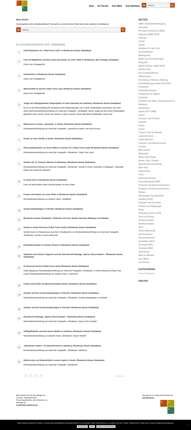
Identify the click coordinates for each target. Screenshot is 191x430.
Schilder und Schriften (149, 202)
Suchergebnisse (146, 238)
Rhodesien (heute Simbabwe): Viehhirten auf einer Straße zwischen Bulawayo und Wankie (66, 218)
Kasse (141, 115)
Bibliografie (144, 55)
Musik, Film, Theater (148, 160)
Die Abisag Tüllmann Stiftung (153, 80)
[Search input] (158, 5)
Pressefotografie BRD (149, 181)
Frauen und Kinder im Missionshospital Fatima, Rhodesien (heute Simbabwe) (60, 284)
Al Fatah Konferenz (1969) (151, 31)
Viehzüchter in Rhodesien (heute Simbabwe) (44, 74)
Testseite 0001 (145, 245)
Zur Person (144, 262)
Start (140, 227)
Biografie (143, 62)
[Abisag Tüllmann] (22, 6)
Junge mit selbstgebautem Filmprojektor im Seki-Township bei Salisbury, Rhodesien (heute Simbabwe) (72, 103)
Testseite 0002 (145, 248)
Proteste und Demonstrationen (154, 185)
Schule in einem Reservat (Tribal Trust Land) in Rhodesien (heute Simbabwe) (59, 227)
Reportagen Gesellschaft (151, 196)
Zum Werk (143, 259)
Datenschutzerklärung (106, 427)
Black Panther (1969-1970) (151, 66)
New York (143, 167)
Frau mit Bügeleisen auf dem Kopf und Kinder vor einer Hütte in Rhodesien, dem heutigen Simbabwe (71, 60)
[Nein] (187, 425)
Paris (141, 174)
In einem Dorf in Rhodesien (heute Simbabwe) (45, 180)
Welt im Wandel (146, 255)
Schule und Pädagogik (149, 206)
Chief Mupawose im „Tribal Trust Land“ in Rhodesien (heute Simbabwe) (57, 50)
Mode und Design (147, 157)
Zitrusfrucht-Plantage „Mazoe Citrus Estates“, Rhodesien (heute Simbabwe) (59, 317)
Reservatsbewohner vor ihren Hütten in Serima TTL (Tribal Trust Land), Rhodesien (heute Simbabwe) (71, 148)
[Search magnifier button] (172, 5)
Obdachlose (144, 171)
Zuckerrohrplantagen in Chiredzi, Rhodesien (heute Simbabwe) (53, 209)
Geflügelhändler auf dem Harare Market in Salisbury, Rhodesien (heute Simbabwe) (62, 331)
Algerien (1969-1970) (148, 34)
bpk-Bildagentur (148, 398)
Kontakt (142, 122)
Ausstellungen (145, 52)
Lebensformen (145, 136)
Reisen (141, 192)
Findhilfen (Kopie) (147, 90)
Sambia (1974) (145, 199)
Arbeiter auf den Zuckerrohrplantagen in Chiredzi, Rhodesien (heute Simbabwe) (61, 293)
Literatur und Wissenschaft (152, 143)
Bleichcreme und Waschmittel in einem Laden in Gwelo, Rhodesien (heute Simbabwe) (63, 360)
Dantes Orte (144, 69)
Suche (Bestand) (146, 230)
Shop (141, 209)
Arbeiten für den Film (149, 48)
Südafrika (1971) (146, 241)
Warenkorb (143, 252)
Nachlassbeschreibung (150, 164)
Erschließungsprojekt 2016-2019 (154, 83)
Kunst (141, 129)
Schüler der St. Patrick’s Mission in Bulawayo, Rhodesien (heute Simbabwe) (59, 162)
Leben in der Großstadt (150, 132)
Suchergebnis (145, 234)
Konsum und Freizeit (148, 118)
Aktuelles (143, 27)
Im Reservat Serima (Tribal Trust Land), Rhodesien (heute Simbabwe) (56, 266)
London (142, 146)
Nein (92, 427)
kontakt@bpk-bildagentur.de (27, 405)
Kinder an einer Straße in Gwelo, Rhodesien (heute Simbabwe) (52, 138)
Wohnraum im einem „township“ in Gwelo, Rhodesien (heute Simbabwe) (57, 124)
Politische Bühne (147, 178)
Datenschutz (144, 76)
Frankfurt (143, 97)
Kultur (141, 125)
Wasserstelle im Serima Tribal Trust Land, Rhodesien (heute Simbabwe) (57, 89)
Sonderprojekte (146, 220)
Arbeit (141, 41)
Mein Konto (144, 150)
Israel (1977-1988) (147, 111)
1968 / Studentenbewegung (152, 24)
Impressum (144, 108)
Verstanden (82, 427)
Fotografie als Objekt (149, 94)
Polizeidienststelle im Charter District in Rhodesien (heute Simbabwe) (56, 245)
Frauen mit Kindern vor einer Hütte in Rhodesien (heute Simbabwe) (55, 194)
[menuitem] (91, 6)
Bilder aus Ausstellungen (151, 59)
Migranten (143, 153)
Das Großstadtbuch (148, 73)
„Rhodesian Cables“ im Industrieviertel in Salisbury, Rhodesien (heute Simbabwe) (62, 346)
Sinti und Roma (146, 217)
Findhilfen (143, 87)
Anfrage (142, 38)
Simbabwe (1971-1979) (149, 213)
